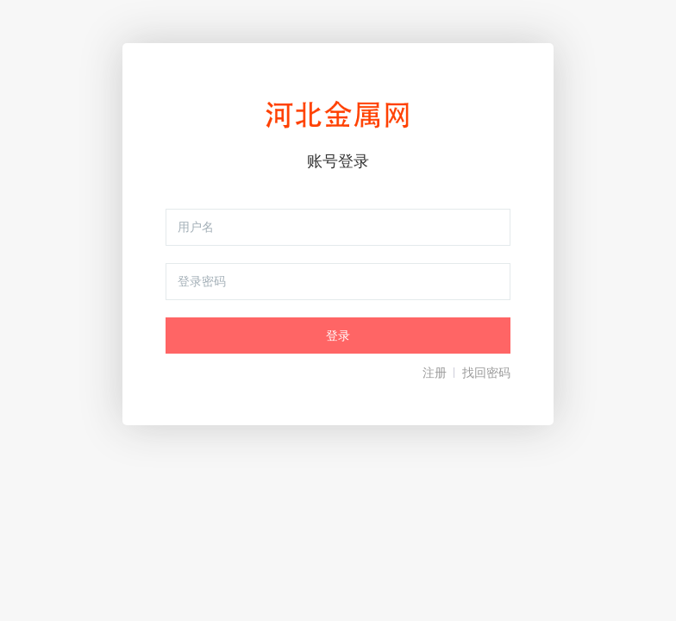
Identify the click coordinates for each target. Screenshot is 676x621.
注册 (434, 373)
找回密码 (486, 373)
